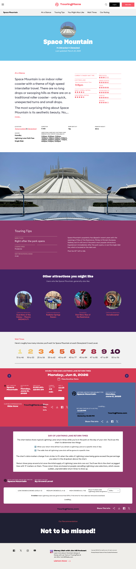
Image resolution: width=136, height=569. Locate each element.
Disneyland (75, 48)
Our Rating (104, 12)
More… (18, 117)
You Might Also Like (76, 12)
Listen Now (63, 561)
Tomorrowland (20, 129)
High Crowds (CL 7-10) (77, 491)
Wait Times (92, 12)
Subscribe (128, 4)
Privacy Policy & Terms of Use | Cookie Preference (104, 552)
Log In (114, 4)
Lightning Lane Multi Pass (24, 138)
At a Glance (46, 12)
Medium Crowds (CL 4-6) (55, 491)
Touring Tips (59, 12)
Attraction (63, 48)
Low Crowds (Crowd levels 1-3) (30, 491)
